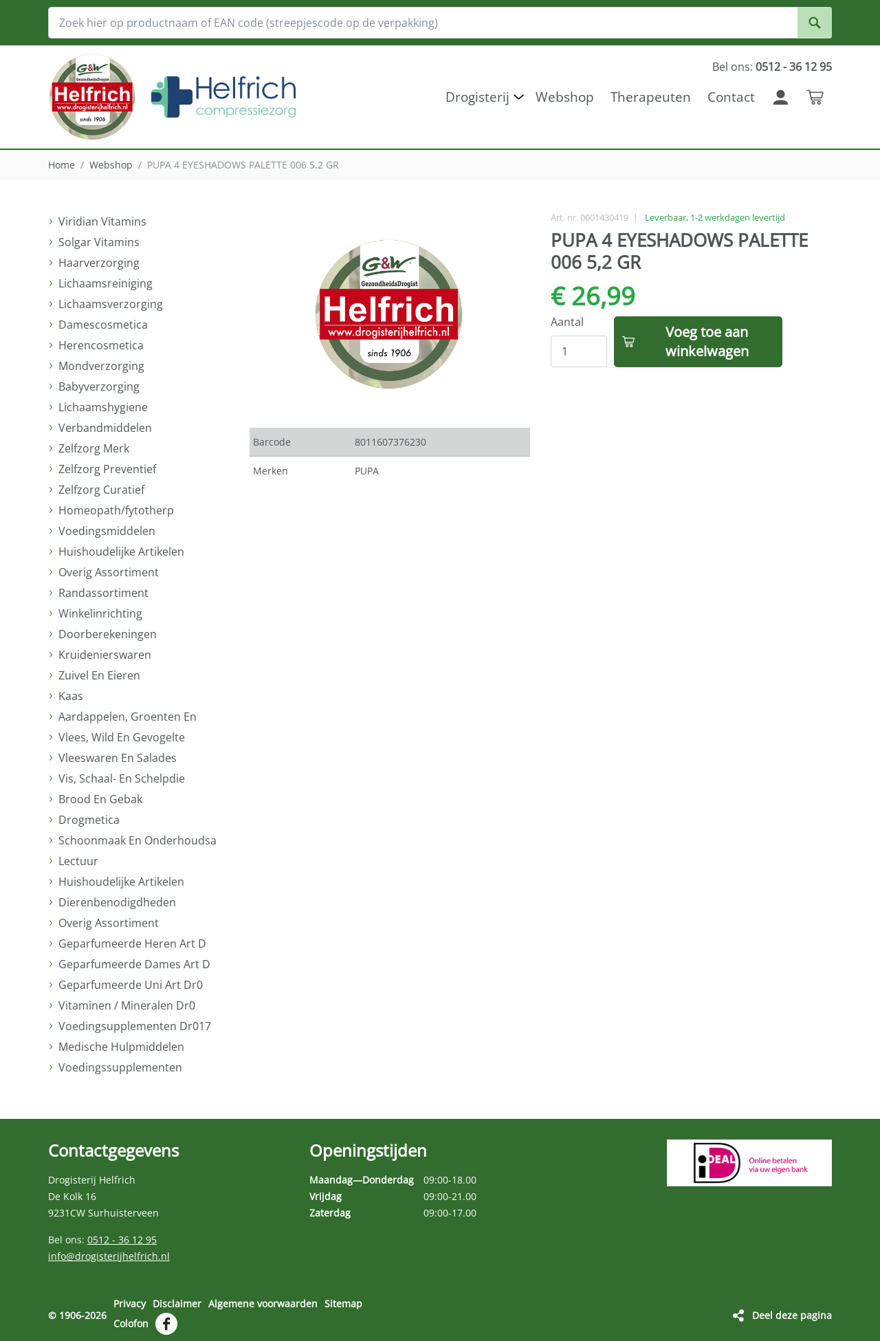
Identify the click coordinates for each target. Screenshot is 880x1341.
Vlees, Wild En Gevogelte (121, 737)
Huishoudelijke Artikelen (121, 551)
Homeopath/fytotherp (116, 510)
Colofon (130, 1322)
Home (61, 164)
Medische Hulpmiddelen (121, 1046)
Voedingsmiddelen (106, 530)
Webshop (111, 164)
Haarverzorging (99, 262)
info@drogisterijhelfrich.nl (109, 1256)
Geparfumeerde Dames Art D (134, 964)
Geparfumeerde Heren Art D (132, 943)
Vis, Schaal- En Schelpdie (121, 778)
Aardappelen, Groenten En (127, 716)
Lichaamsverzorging (110, 304)
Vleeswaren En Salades (117, 757)
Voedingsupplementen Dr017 (134, 1026)
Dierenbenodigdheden (117, 902)
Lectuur (78, 861)
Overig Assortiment (108, 572)
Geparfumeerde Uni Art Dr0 (130, 984)
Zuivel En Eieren (99, 675)
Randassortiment (103, 592)
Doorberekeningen (107, 634)
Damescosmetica (103, 324)
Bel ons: (772, 66)
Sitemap (343, 1303)
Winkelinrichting (100, 613)
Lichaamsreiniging (105, 283)
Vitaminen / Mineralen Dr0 (126, 1005)
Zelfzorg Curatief (101, 489)
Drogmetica (89, 819)
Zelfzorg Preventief (107, 469)
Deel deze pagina (792, 1314)
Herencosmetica (101, 345)
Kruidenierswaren (104, 654)
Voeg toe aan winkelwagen (707, 341)
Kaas (70, 696)
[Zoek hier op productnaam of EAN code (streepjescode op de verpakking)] (440, 23)
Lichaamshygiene (103, 407)
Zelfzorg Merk (93, 448)
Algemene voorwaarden (263, 1303)
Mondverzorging (101, 365)
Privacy (129, 1303)
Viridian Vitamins (102, 221)
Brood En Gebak (100, 799)
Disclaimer (177, 1303)
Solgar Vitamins (99, 242)
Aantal (567, 321)
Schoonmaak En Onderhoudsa (137, 840)
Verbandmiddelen (105, 427)
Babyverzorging (99, 386)
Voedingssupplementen (120, 1067)
